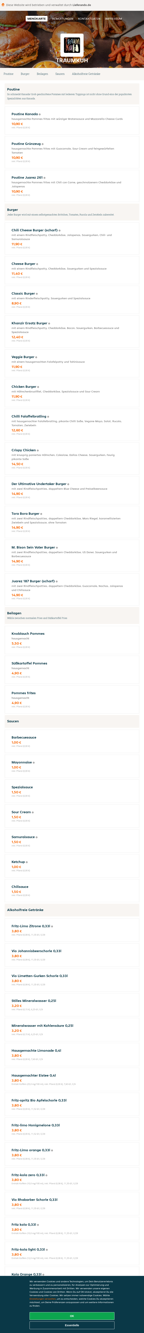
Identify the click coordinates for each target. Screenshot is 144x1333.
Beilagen (42, 74)
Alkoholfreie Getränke (86, 74)
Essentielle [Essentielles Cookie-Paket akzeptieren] (72, 1325)
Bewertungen (62, 19)
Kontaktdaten (89, 19)
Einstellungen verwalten (43, 1298)
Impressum (113, 19)
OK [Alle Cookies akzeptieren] (72, 1316)
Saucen (60, 74)
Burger (25, 74)
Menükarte (36, 19)
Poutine (9, 74)
